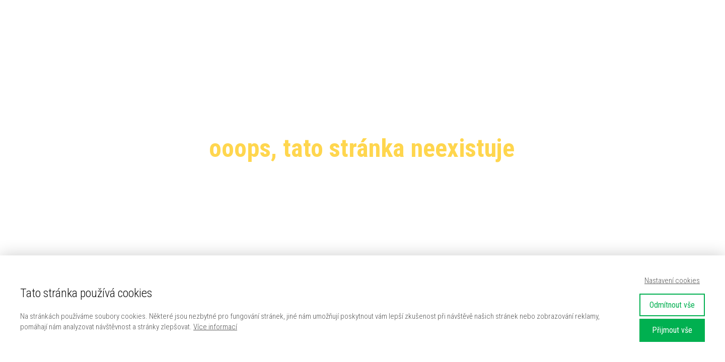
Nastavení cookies (672, 280)
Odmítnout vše (672, 305)
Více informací (215, 326)
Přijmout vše (672, 330)
